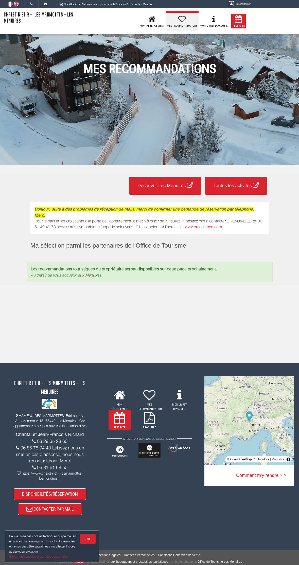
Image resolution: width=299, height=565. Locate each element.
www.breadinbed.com (203, 226)
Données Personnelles (139, 555)
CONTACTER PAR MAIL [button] (50, 509)
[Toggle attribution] (288, 459)
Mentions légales (109, 555)
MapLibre (278, 459)
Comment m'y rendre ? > (261, 475)
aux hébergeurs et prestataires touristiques (139, 561)
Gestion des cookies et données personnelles (38, 556)
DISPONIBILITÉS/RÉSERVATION (50, 494)
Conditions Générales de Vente (179, 555)
